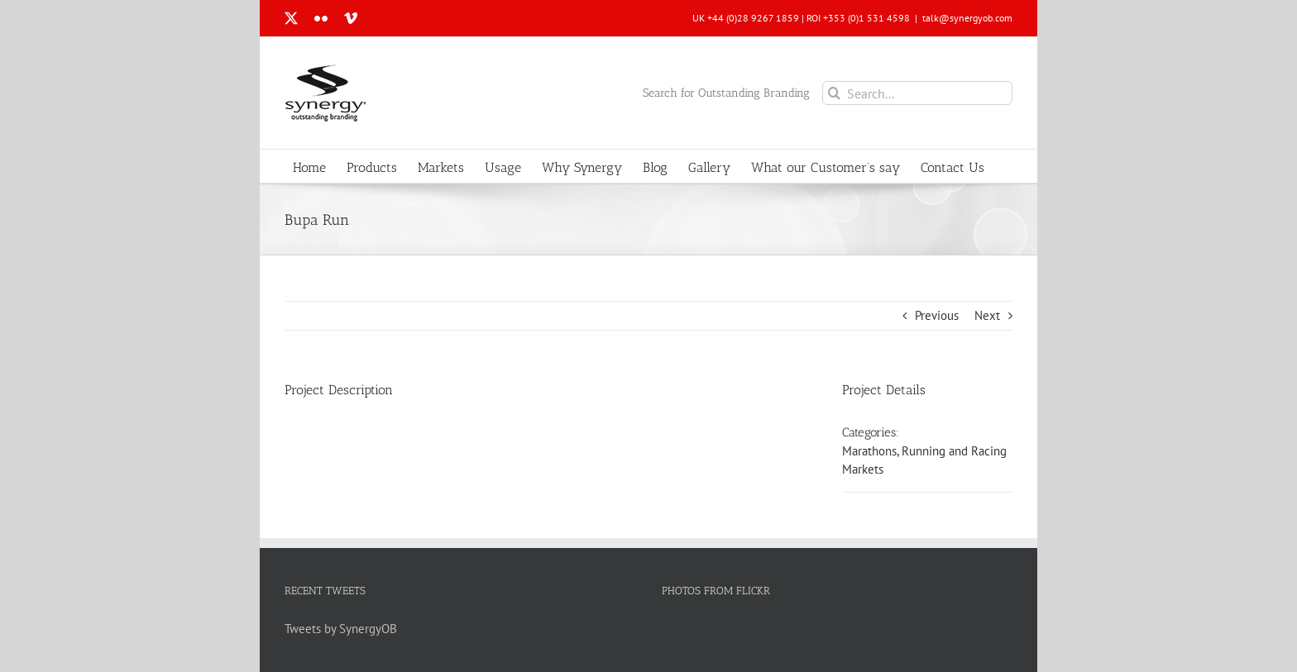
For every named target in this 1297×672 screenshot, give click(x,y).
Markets (862, 469)
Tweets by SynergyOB (341, 628)
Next (987, 315)
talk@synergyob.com (967, 18)
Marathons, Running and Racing (924, 451)
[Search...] (917, 93)
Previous (937, 315)
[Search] (834, 93)
